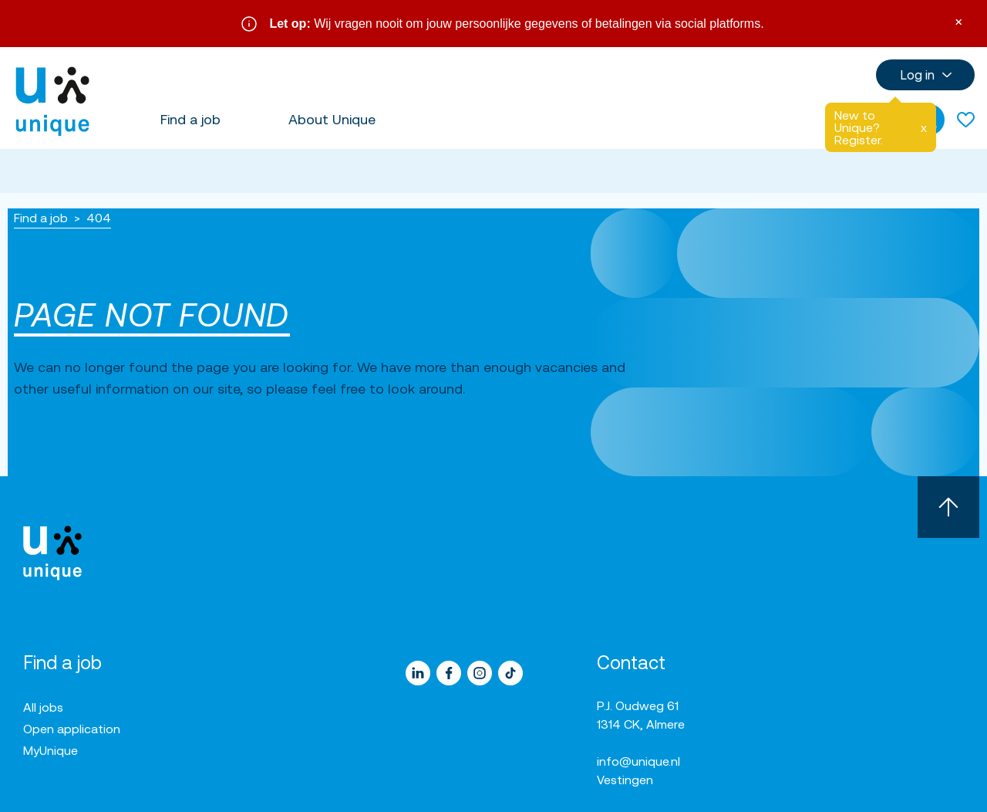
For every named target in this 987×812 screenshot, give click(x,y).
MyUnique (50, 750)
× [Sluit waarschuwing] (958, 20)
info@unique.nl (638, 761)
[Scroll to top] (948, 507)
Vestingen (625, 780)
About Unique (332, 119)
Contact (631, 662)
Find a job (190, 119)
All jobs (43, 707)
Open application (71, 729)
